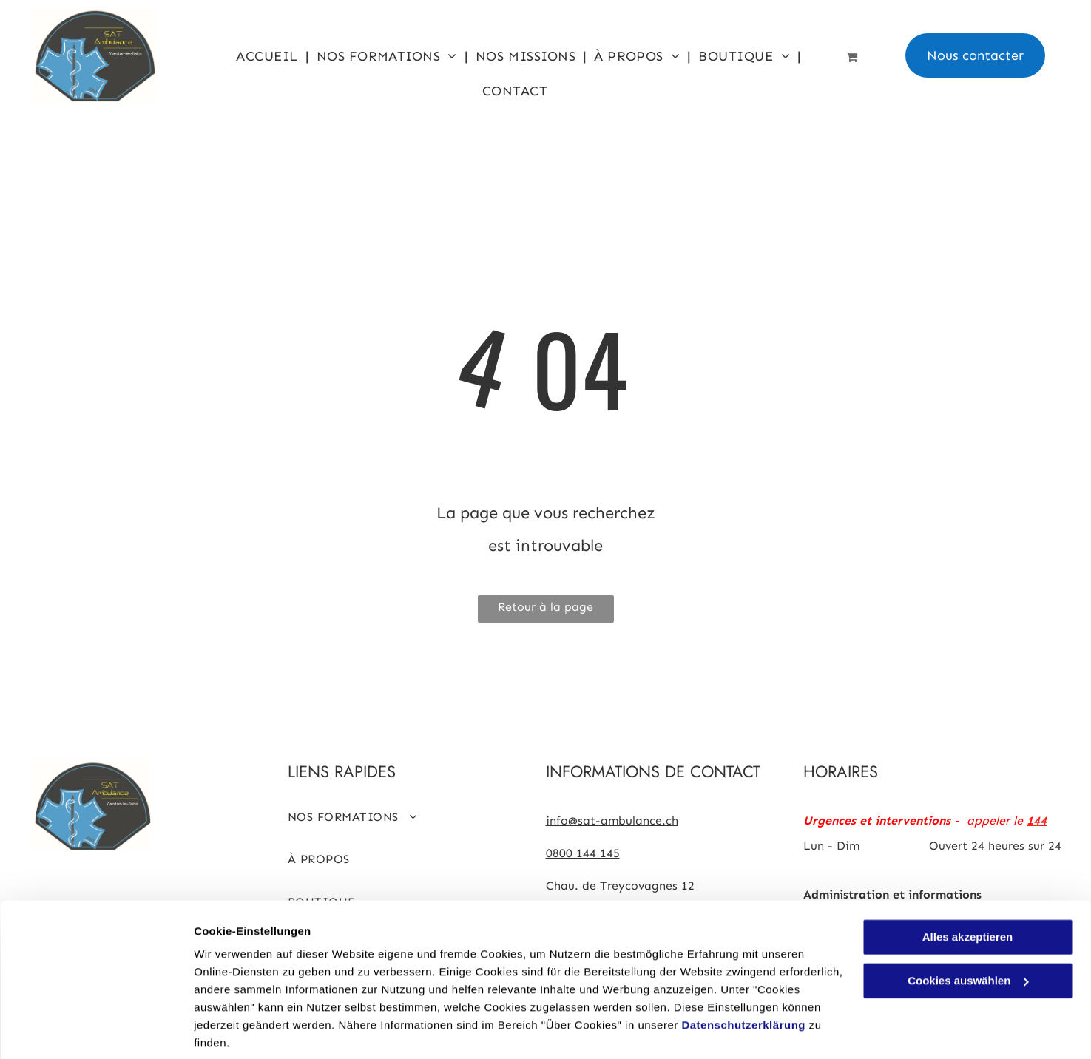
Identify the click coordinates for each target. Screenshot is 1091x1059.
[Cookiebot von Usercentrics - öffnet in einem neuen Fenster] (96, 1030)
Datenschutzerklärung (743, 971)
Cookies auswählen (246, 1030)
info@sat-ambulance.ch (612, 820)
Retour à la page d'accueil (545, 611)
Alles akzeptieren (967, 883)
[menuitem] (269, 55)
